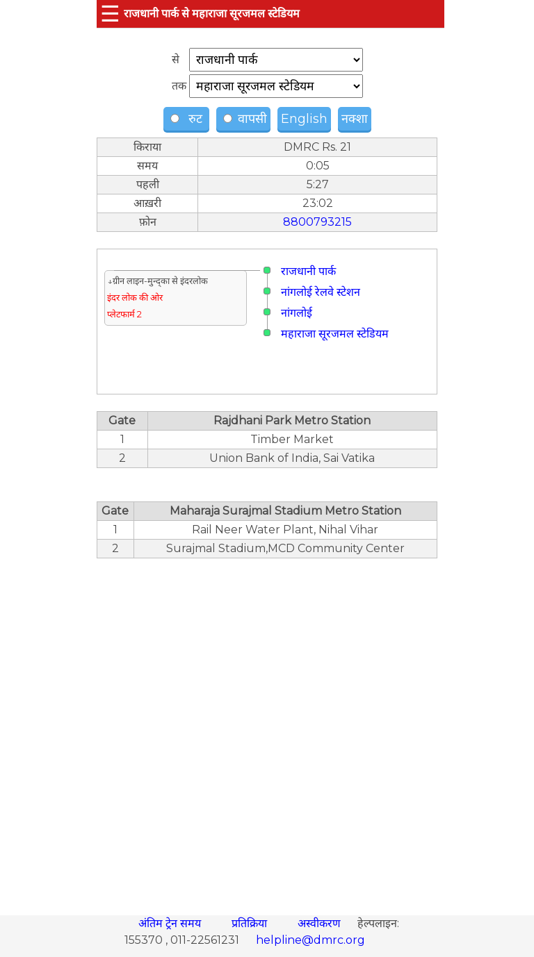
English (304, 118)
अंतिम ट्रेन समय (171, 923)
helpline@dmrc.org (310, 940)
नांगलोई (296, 312)
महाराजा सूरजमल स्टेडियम (335, 333)
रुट (188, 118)
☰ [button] (110, 13)
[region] (267, 729)
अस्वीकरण (320, 923)
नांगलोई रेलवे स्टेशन (320, 292)
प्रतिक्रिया (251, 923)
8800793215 (317, 221)
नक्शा (354, 118)
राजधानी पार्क (308, 271)
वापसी (245, 118)
